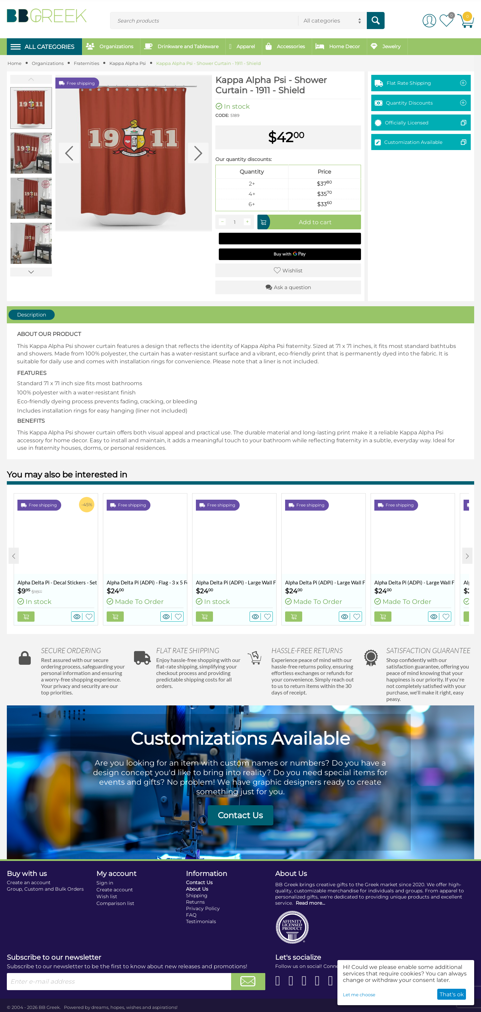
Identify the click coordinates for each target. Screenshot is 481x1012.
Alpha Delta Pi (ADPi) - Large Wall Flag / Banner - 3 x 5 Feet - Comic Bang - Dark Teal (325, 582)
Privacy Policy (203, 908)
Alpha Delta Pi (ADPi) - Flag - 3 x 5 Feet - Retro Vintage (147, 582)
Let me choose (359, 994)
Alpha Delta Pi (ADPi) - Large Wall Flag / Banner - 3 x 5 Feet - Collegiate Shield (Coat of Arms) (236, 582)
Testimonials (201, 921)
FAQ (191, 915)
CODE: (222, 115)
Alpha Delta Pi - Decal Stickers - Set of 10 (57, 582)
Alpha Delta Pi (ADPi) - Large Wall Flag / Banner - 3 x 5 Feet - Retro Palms (414, 582)
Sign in (104, 883)
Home (15, 63)
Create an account (29, 882)
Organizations (48, 63)
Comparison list (115, 903)
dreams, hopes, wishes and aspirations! (134, 1007)
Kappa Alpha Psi (127, 63)
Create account (114, 890)
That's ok (452, 994)
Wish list (106, 896)
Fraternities (86, 63)
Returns (195, 902)
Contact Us (240, 815)
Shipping (197, 895)
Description (31, 314)
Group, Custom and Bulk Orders (45, 889)
